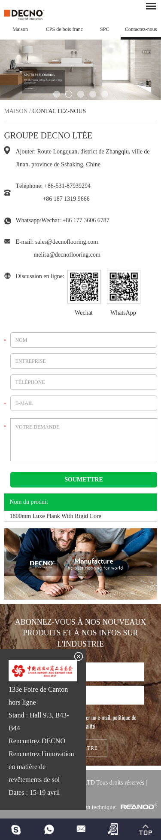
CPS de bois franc (64, 29)
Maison (20, 29)
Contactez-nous (141, 29)
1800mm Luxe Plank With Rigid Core (55, 516)
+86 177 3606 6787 (85, 220)
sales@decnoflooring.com (66, 242)
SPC (104, 29)
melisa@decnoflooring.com (66, 254)
